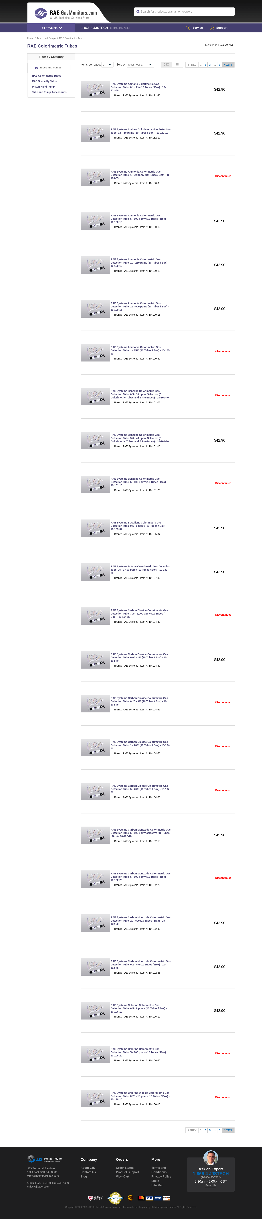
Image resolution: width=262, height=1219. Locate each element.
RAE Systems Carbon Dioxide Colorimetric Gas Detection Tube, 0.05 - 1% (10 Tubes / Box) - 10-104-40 (139, 657)
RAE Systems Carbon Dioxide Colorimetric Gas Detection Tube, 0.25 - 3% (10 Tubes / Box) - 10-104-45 (139, 701)
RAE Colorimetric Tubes (46, 75)
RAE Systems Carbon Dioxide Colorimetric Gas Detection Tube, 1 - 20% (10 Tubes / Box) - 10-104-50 (140, 745)
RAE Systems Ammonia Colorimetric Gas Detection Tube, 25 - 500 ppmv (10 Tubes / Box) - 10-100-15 (140, 306)
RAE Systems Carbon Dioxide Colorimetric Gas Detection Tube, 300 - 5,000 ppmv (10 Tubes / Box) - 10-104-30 (139, 613)
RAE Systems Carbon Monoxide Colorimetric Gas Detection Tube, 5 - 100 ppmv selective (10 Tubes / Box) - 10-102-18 (141, 833)
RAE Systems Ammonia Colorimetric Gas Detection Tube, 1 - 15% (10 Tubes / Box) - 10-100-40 (140, 350)
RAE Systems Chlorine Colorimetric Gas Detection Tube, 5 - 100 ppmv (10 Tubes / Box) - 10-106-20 (139, 1052)
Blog (84, 1176)
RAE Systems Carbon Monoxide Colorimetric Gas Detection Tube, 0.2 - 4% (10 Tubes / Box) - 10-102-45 (141, 964)
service (194, 27)
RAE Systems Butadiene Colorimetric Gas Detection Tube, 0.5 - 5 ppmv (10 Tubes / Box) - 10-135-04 (139, 526)
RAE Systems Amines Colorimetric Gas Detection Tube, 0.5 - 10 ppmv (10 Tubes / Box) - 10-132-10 (140, 131)
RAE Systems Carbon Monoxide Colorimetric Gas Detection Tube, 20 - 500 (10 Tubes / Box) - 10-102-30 (141, 920)
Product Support (127, 1172)
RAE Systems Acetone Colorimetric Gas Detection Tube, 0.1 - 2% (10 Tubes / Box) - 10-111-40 (138, 87)
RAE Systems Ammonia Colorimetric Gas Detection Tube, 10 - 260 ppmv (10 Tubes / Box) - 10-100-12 (140, 262)
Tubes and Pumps (46, 38)
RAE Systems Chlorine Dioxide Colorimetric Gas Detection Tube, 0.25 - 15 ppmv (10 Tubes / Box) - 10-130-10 (140, 1096)
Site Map (157, 1185)
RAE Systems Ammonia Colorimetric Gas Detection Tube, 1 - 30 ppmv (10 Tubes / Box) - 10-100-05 (140, 175)
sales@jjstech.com (38, 1186)
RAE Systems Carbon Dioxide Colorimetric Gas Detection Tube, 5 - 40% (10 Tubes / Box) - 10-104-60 (140, 789)
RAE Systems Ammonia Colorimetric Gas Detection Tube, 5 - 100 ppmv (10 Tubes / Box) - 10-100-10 (139, 219)
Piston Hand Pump (43, 86)
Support (218, 27)
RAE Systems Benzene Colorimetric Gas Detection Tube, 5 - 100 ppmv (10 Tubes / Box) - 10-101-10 (139, 482)
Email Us (210, 1185)
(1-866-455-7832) (120, 27)
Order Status (125, 1167)
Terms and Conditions (159, 1170)
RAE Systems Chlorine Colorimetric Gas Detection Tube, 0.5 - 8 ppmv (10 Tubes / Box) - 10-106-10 (139, 1008)
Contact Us (88, 1172)
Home (30, 38)
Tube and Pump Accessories (49, 92)
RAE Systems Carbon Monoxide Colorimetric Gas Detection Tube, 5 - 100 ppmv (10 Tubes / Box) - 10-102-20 (141, 877)
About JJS (88, 1167)
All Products (49, 27)
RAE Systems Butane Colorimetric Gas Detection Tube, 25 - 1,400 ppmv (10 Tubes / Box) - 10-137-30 (140, 569)
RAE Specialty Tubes (44, 81)
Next (227, 64)
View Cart (122, 1176)
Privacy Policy (161, 1176)
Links (155, 1180)
